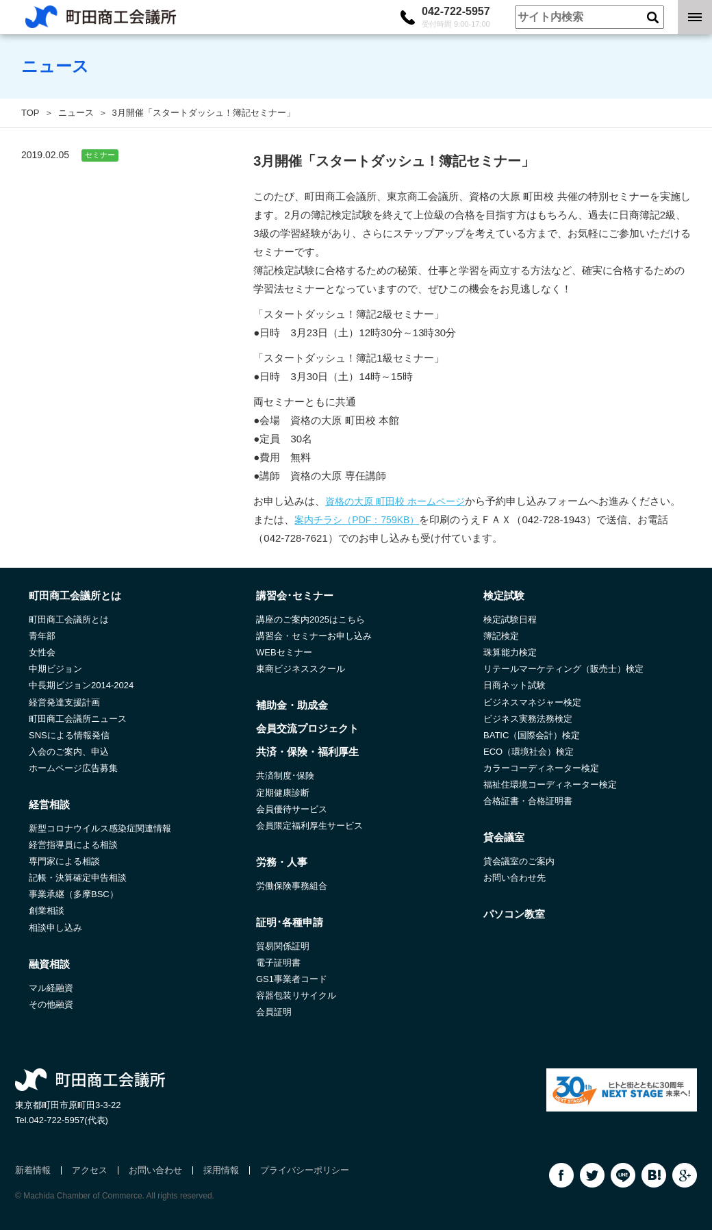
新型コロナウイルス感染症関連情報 (100, 828)
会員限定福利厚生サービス (309, 825)
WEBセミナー (284, 652)
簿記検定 (501, 636)
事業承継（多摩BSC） (73, 894)
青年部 (42, 636)
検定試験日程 (510, 619)
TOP (30, 113)
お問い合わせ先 (514, 878)
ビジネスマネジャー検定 (532, 702)
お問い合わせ (155, 1170)
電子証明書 (278, 962)
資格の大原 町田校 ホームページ (395, 501)
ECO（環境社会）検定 (528, 751)
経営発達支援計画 (64, 702)
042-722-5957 (456, 17)
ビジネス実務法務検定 (527, 719)
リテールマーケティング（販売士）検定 (563, 669)
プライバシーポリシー (304, 1170)
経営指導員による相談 (73, 845)
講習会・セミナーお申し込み (314, 636)
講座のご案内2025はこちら (310, 619)
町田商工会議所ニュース (78, 719)
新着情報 (33, 1170)
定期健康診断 (282, 793)
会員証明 (274, 1012)
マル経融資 (51, 988)
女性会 (42, 652)
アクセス (89, 1170)
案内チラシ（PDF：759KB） (356, 519)
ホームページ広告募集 (73, 768)
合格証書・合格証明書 (527, 801)
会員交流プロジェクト (307, 728)
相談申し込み (55, 928)
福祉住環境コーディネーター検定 (550, 784)
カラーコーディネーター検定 (541, 768)
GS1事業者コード (291, 979)
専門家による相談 (64, 861)
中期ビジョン (55, 669)
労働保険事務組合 (291, 886)
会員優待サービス (291, 809)
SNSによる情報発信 (69, 735)
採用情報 (221, 1170)
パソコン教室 (514, 914)
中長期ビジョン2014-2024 (81, 685)
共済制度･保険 (285, 775)
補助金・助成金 (292, 705)
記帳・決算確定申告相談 (78, 878)
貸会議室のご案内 (519, 861)
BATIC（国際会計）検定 (531, 735)
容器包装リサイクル (296, 995)
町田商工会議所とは (69, 619)
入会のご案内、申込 (69, 751)
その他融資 (51, 1004)
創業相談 (46, 910)
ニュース (76, 113)
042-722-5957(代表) (68, 1120)
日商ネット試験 (514, 685)
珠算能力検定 (510, 652)
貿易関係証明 (282, 946)
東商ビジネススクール (300, 669)
